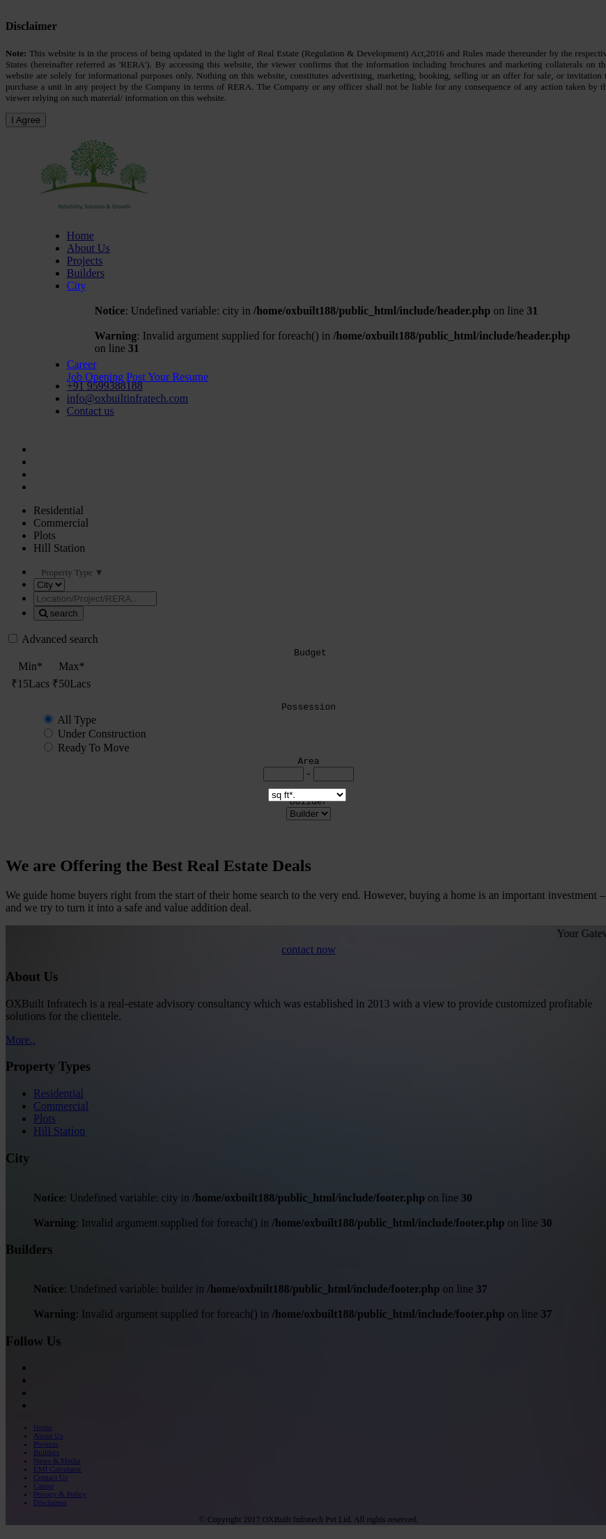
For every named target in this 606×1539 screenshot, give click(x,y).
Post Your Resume (167, 377)
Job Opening (95, 377)
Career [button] (82, 364)
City (76, 286)
